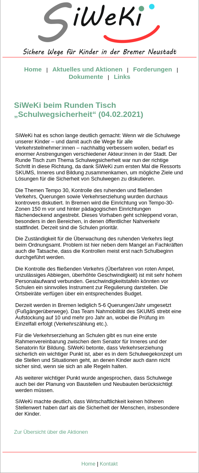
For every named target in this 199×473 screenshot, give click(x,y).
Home (33, 69)
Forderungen (152, 69)
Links (122, 76)
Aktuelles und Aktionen (87, 69)
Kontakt (108, 464)
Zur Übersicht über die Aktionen (51, 432)
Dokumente (86, 76)
